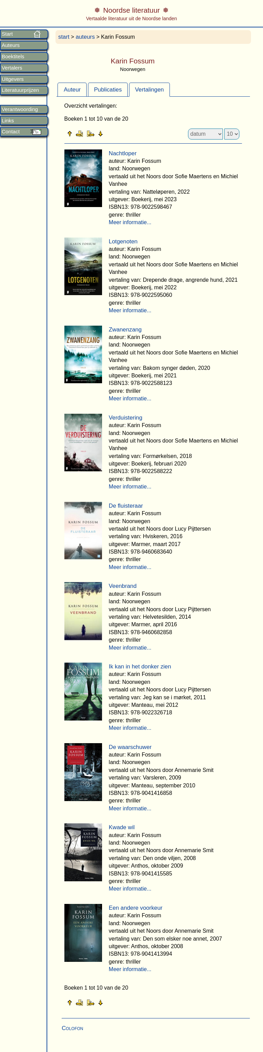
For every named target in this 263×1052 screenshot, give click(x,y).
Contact (11, 131)
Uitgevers (13, 79)
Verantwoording (20, 109)
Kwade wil (122, 827)
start (64, 37)
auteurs (85, 37)
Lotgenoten (123, 241)
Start (7, 34)
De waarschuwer (130, 747)
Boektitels (13, 56)
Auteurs (11, 45)
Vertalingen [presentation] (149, 89)
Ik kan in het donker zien (140, 666)
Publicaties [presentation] (108, 89)
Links (8, 120)
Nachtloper (123, 153)
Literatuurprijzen (20, 90)
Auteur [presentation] (72, 89)
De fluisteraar (126, 506)
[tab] (72, 89)
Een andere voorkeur (136, 908)
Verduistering (125, 417)
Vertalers (12, 68)
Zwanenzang (125, 329)
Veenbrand (123, 586)
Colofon (72, 1028)
